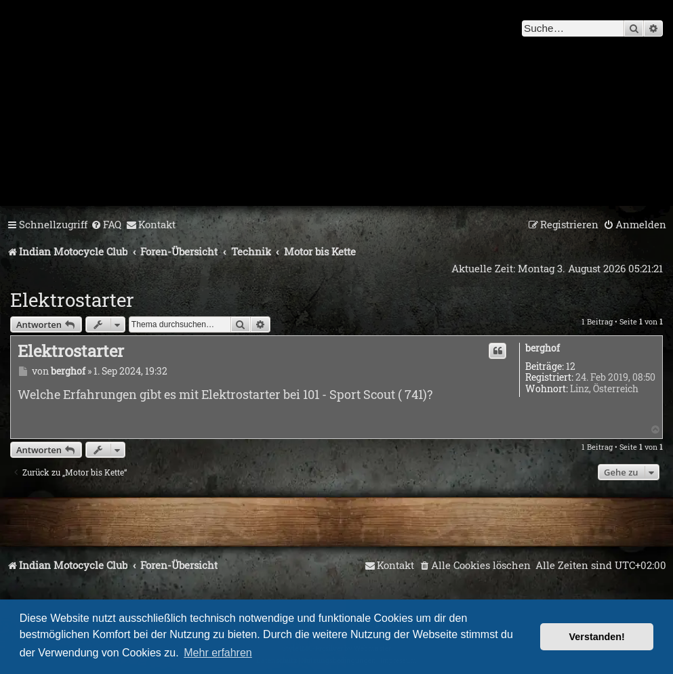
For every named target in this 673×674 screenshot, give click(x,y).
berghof (542, 348)
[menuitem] (106, 224)
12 (570, 367)
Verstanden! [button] (597, 636)
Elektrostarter (72, 299)
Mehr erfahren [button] (218, 652)
